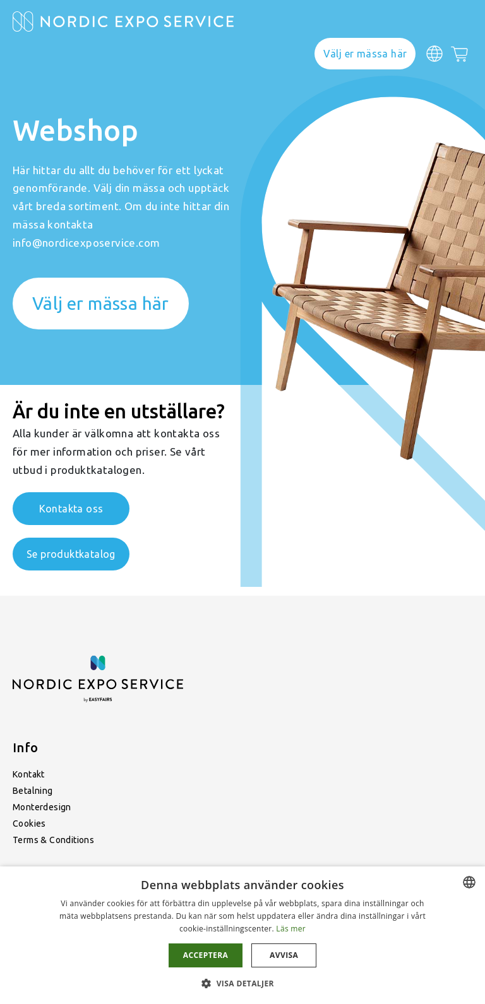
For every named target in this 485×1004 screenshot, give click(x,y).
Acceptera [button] (205, 955)
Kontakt (29, 774)
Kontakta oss (71, 508)
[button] (242, 983)
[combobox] (469, 882)
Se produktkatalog (71, 554)
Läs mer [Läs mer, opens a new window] (291, 928)
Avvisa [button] (284, 955)
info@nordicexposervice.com (86, 243)
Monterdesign (42, 807)
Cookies (29, 823)
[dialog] (242, 935)
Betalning (33, 791)
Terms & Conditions (53, 840)
